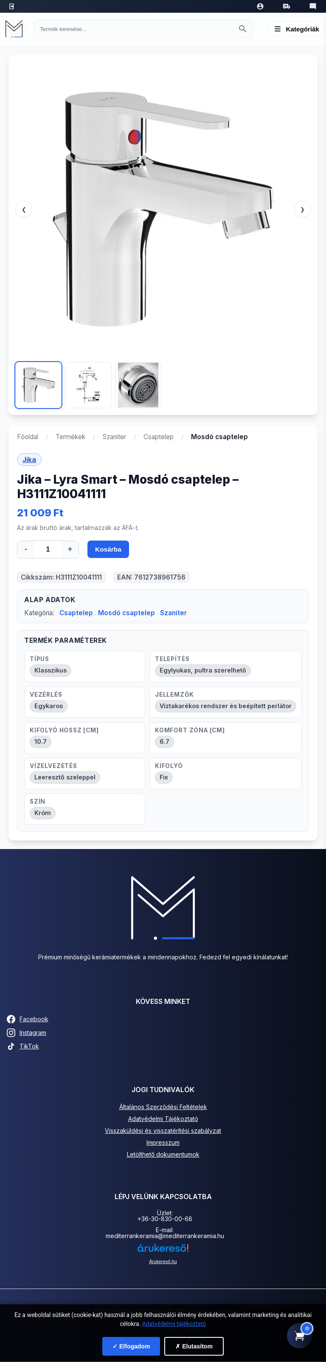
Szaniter (114, 437)
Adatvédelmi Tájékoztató (163, 1119)
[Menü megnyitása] (296, 29)
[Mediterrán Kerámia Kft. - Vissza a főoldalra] (16, 29)
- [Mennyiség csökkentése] (26, 549)
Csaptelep (158, 437)
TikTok (23, 1047)
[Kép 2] (88, 385)
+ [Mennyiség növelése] (70, 549)
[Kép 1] (38, 385)
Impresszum (163, 1143)
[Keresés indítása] (242, 28)
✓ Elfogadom (131, 1346)
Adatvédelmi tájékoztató (174, 1323)
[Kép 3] (138, 385)
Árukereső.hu (163, 1262)
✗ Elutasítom (193, 1346)
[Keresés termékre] (136, 29)
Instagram (26, 1033)
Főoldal (27, 437)
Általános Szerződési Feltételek (163, 1107)
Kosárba (108, 549)
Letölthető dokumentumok (163, 1155)
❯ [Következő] (302, 209)
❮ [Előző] (24, 209)
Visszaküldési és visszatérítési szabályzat (163, 1131)
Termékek (70, 437)
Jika (29, 459)
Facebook (27, 1020)
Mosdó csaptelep (126, 614)
